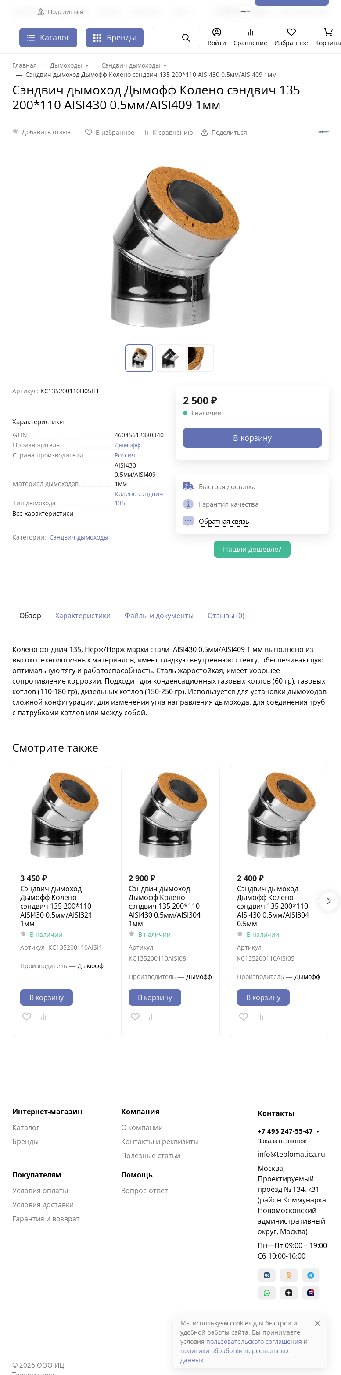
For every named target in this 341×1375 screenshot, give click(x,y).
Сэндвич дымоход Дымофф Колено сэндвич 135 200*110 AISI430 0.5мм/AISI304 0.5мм (273, 906)
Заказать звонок (282, 1141)
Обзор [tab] (30, 615)
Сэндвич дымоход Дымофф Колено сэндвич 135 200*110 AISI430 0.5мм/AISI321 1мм (56, 906)
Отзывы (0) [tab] (226, 615)
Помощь (137, 1174)
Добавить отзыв (46, 132)
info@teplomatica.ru (291, 1154)
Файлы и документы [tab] (159, 615)
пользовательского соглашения (254, 1341)
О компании (142, 1127)
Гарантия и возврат (46, 1219)
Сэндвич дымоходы (79, 537)
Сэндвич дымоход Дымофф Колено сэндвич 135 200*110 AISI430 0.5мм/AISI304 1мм (165, 906)
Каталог (25, 1127)
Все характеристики (42, 513)
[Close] (317, 1323)
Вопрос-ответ (144, 1190)
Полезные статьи (150, 1155)
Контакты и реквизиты (160, 1141)
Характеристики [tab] (83, 615)
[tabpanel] (170, 681)
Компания (140, 1111)
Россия (125, 455)
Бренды (114, 37)
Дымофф (127, 445)
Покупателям (36, 1174)
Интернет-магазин (47, 1111)
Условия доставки (43, 1204)
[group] (170, 249)
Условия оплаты (40, 1190)
